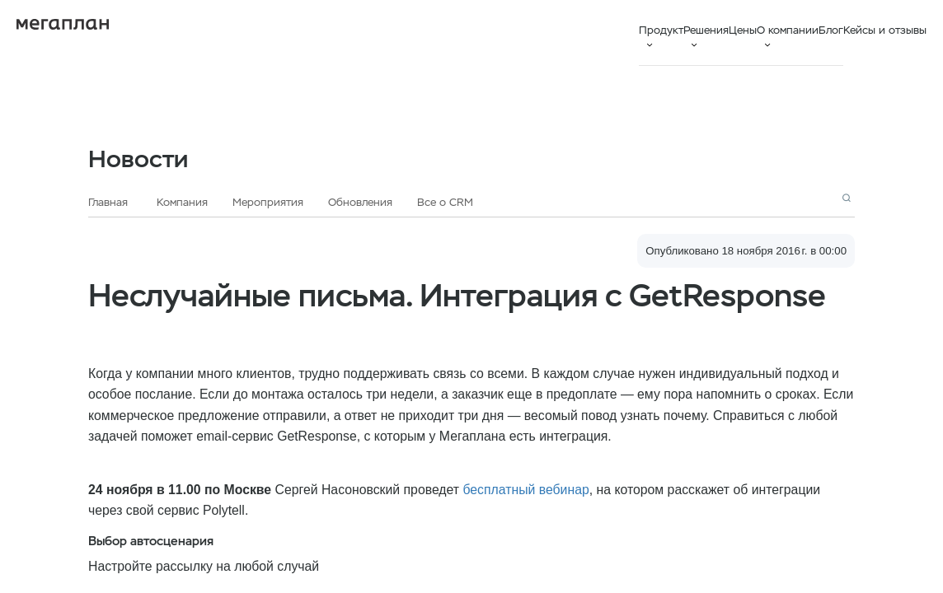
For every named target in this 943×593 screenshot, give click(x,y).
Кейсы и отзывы (885, 30)
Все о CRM (445, 202)
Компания (182, 202)
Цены (743, 30)
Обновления (360, 202)
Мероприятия (267, 202)
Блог (831, 30)
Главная (108, 202)
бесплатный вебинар (525, 490)
